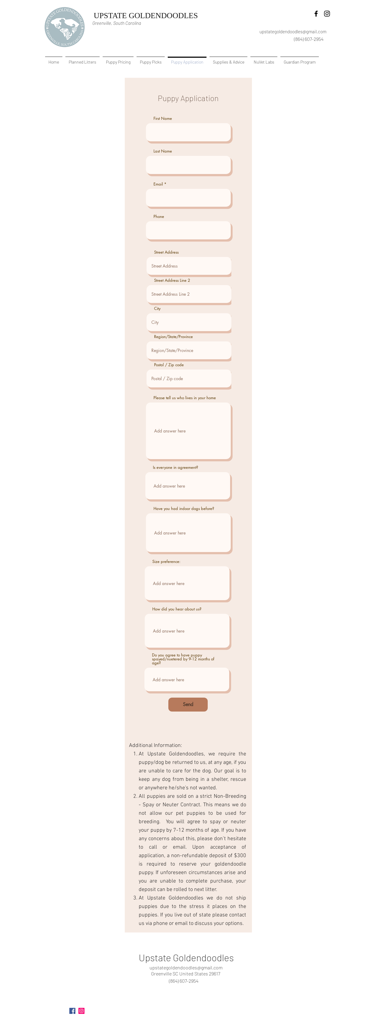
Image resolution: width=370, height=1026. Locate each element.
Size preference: (166, 562)
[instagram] (327, 14)
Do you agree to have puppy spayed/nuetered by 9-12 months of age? (183, 659)
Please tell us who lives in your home (185, 398)
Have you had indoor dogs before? (184, 509)
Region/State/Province (173, 337)
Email (158, 184)
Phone (159, 217)
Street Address (166, 252)
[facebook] (316, 14)
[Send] (188, 705)
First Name (163, 118)
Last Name (163, 151)
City (157, 309)
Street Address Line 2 (172, 280)
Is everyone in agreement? (175, 467)
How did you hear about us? (176, 609)
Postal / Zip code (169, 365)
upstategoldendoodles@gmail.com (292, 31)
